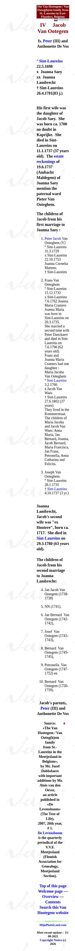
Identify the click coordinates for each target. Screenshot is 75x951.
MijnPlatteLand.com (53, 925)
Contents (53, 902)
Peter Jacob (53, 239)
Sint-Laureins (51, 61)
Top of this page (52, 886)
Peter (47, 41)
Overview (50, 896)
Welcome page (50, 891)
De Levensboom (50, 833)
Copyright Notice (51, 940)
